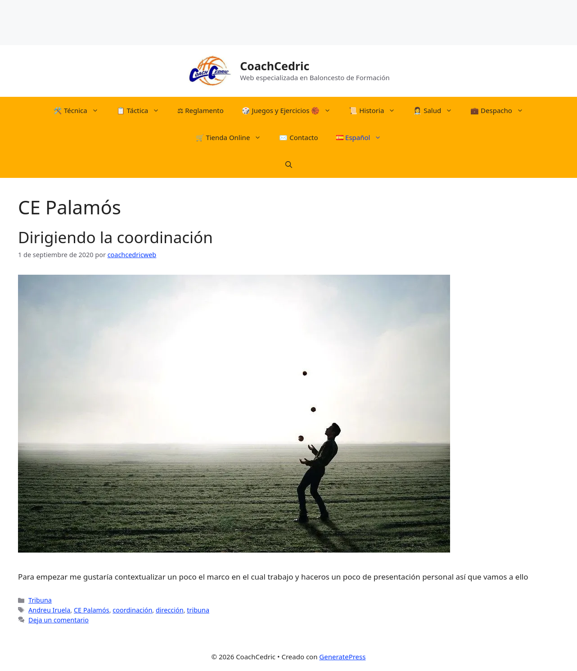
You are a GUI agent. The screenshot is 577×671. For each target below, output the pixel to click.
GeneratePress (342, 656)
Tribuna (40, 600)
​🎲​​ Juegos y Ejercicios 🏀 (291, 110)
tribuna (198, 610)
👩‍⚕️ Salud (437, 110)
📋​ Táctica (143, 110)
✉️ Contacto (298, 137)
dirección (170, 610)
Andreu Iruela (49, 610)
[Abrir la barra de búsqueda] (288, 164)
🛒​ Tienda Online (233, 137)
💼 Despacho (501, 110)
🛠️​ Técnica (81, 110)
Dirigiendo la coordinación (115, 237)
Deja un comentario (58, 620)
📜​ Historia (376, 110)
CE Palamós (91, 610)
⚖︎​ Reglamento (200, 110)
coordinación (132, 610)
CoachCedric (274, 65)
